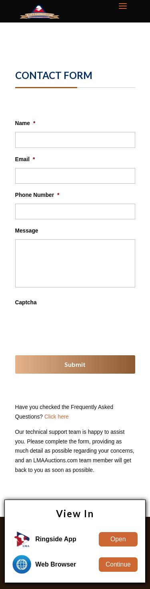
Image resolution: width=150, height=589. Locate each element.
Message (26, 231)
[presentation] (76, 326)
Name (25, 123)
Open (118, 539)
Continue (118, 564)
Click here (56, 417)
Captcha (26, 303)
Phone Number (37, 195)
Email (25, 159)
